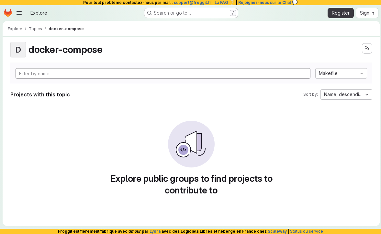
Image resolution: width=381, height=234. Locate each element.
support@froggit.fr (192, 2)
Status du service (306, 231)
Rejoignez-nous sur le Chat (268, 2)
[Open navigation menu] (19, 13)
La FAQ (225, 2)
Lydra (155, 231)
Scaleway (277, 231)
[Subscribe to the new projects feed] (365, 48)
